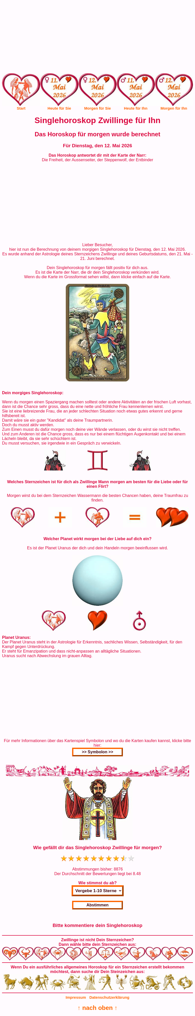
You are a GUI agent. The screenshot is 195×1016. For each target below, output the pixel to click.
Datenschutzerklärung (109, 997)
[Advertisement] (97, 37)
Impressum (76, 997)
